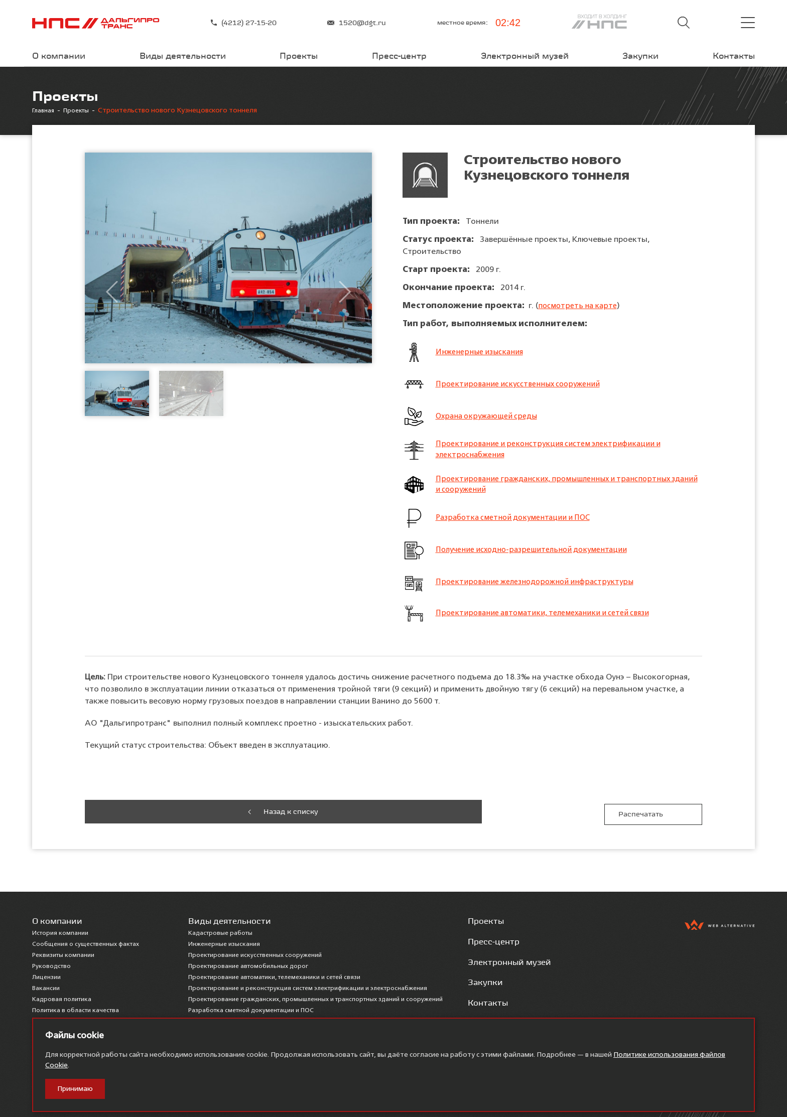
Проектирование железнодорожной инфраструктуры (539, 587)
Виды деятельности (183, 56)
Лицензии (46, 974)
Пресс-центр (399, 56)
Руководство (51, 963)
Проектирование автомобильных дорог (248, 963)
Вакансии (46, 986)
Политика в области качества (75, 1008)
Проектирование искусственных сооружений (522, 384)
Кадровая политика (61, 997)
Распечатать (653, 813)
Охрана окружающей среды (489, 416)
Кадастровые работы (220, 930)
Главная (45, 110)
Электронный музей (525, 56)
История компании (60, 930)
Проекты (299, 56)
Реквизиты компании (63, 952)
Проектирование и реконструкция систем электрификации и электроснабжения (554, 451)
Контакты (734, 56)
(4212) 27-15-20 (244, 23)
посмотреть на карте (579, 306)
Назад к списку (134, 814)
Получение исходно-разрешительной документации (538, 554)
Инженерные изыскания (482, 352)
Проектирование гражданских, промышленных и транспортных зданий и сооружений (559, 488)
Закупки (640, 56)
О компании (58, 56)
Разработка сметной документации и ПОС (518, 522)
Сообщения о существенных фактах (85, 941)
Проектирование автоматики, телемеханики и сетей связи (550, 618)
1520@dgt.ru (356, 23)
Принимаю (75, 1088)
